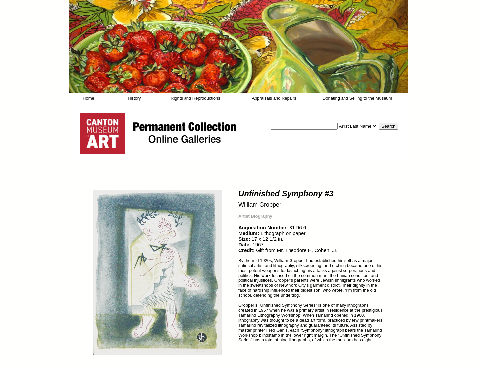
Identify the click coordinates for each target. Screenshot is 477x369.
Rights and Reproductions (195, 98)
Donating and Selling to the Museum (357, 98)
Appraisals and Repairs (274, 98)
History (134, 98)
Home (88, 98)
